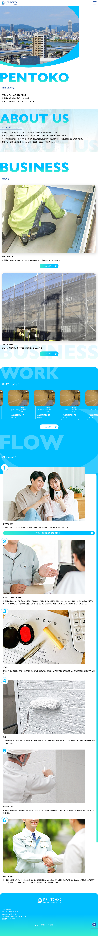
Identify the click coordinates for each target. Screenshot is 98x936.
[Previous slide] (13, 384)
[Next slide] (17, 384)
